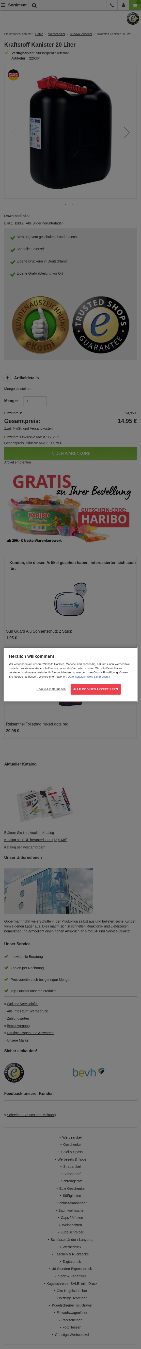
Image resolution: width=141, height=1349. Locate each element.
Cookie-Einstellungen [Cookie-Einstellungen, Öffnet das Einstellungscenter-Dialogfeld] (51, 688)
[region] (70, 674)
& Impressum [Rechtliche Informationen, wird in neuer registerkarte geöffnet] (101, 676)
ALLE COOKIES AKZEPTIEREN (95, 689)
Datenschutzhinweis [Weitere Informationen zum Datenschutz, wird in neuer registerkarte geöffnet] (80, 676)
